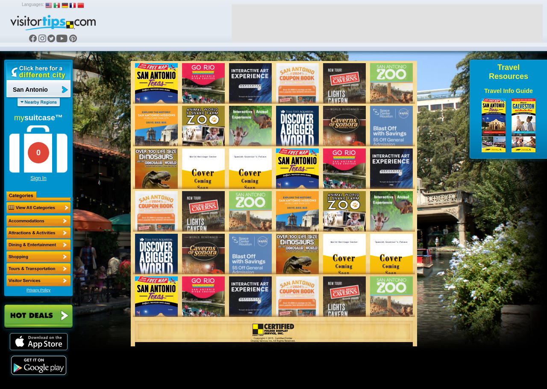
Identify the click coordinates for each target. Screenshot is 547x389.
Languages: (33, 4)
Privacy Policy (38, 290)
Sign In (38, 178)
